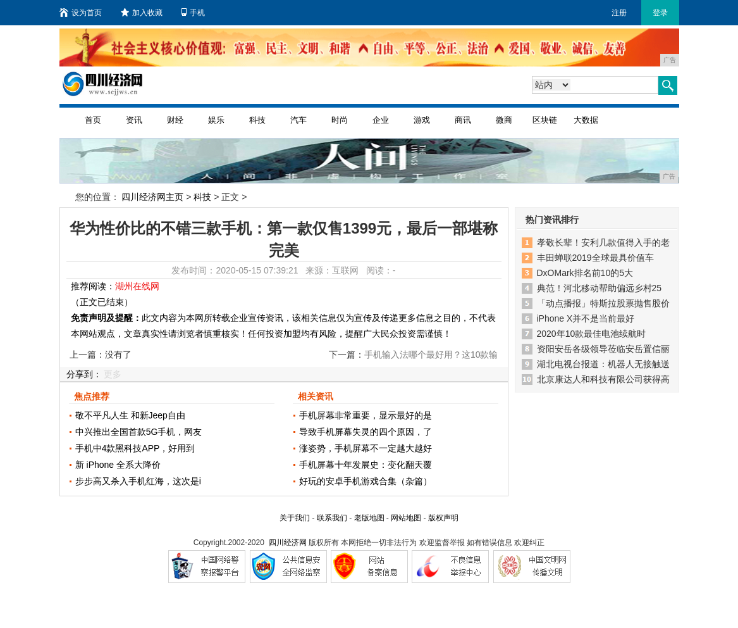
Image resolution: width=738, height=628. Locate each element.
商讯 (463, 120)
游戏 (422, 120)
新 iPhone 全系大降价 (118, 465)
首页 (93, 120)
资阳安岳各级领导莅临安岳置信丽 (603, 349)
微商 (504, 120)
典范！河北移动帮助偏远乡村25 (599, 288)
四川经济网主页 (152, 197)
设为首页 (80, 12)
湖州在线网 (137, 286)
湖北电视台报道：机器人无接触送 (603, 364)
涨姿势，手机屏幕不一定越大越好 (365, 448)
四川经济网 (288, 542)
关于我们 (295, 517)
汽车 (298, 120)
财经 (175, 120)
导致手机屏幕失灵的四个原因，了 (365, 432)
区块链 (544, 120)
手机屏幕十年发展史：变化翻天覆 (365, 465)
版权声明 (443, 517)
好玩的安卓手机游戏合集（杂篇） (365, 481)
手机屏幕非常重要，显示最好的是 (365, 415)
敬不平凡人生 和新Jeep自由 (130, 415)
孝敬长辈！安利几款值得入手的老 (603, 242)
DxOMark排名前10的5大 (585, 273)
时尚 (339, 120)
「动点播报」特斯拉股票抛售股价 (603, 303)
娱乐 (216, 120)
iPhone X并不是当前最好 (586, 318)
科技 (257, 120)
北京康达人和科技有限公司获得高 (603, 379)
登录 (660, 12)
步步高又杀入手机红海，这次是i (138, 481)
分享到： (84, 374)
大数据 (586, 120)
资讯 (134, 120)
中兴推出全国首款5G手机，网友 (138, 432)
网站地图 (406, 517)
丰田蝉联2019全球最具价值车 (595, 258)
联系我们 (332, 517)
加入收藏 (142, 12)
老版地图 (369, 517)
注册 (619, 12)
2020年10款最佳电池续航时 (591, 334)
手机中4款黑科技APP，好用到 (135, 448)
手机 (193, 12)
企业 (380, 120)
